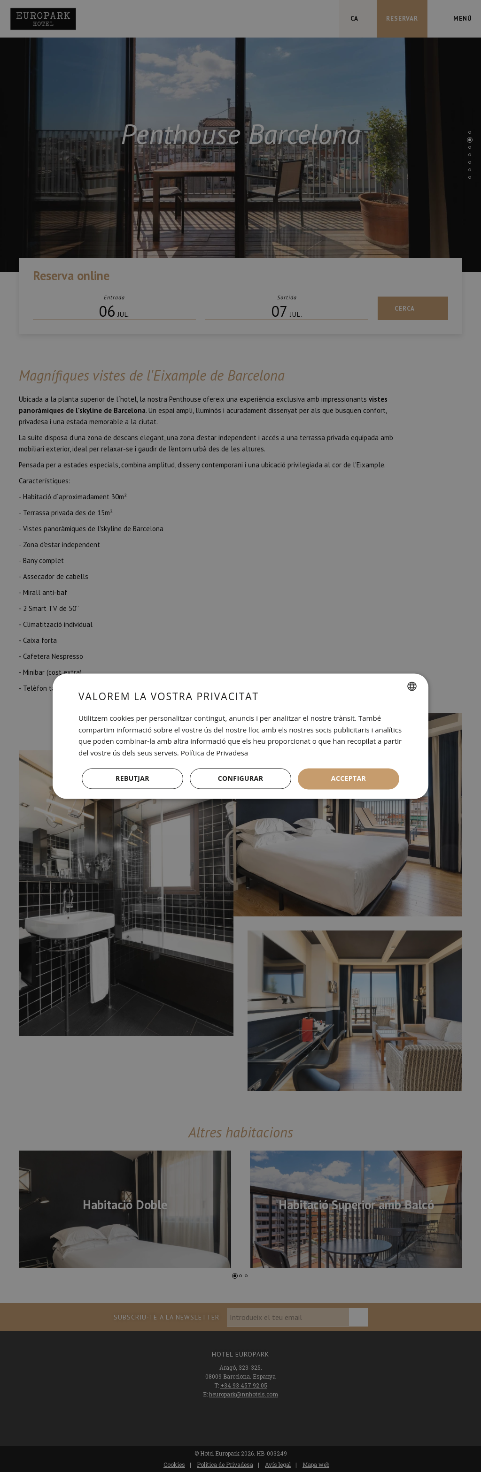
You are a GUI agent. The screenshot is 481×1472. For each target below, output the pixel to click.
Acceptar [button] (348, 778)
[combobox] (412, 686)
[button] (240, 779)
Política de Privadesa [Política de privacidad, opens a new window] (214, 753)
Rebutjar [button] (132, 778)
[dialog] (240, 736)
